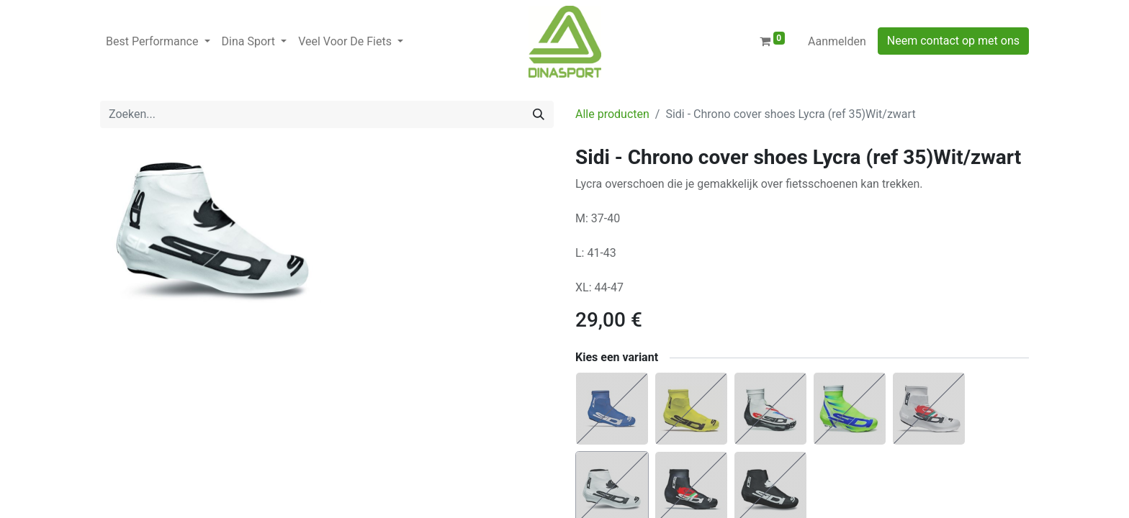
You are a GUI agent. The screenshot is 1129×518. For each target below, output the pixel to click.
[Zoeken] (538, 114)
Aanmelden (837, 41)
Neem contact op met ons (953, 40)
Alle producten (612, 114)
